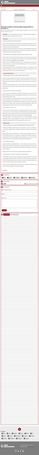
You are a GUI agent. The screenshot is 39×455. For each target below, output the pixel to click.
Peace (4, 436)
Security (27, 438)
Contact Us (22, 449)
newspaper (17, 177)
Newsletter (33, 177)
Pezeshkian (18, 436)
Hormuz (32, 436)
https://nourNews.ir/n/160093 (32, 183)
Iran (4, 177)
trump (21, 433)
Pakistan (15, 433)
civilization (12, 438)
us (32, 433)
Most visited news (15, 214)
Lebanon (25, 436)
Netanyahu (20, 438)
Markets (4, 438)
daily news (25, 177)
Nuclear (10, 436)
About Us (16, 449)
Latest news (6, 214)
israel (27, 433)
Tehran (10, 177)
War (4, 433)
